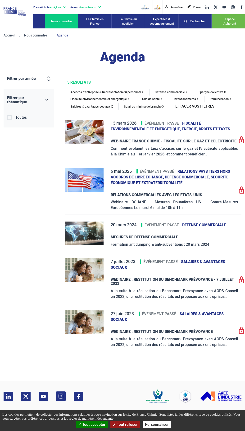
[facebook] (241, 7)
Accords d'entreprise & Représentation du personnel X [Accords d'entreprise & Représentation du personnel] (107, 92)
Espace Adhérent (229, 21)
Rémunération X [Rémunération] (220, 99)
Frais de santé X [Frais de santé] (151, 99)
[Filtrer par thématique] (29, 100)
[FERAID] (157, 7)
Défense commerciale (204, 225)
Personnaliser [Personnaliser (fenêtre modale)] (157, 424)
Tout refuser (125, 424)
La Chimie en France (95, 21)
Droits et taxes (214, 129)
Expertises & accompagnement (162, 21)
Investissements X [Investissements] (186, 99)
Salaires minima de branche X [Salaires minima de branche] (144, 106)
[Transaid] (144, 7)
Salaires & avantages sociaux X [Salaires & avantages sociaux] (91, 106)
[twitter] (215, 7)
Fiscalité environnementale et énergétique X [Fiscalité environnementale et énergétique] (99, 99)
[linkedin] (207, 7)
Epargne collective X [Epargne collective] (212, 92)
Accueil (9, 35)
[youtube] (224, 7)
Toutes (21, 117)
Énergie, (190, 129)
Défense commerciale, (188, 177)
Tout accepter (91, 424)
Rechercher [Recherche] (198, 21)
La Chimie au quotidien (128, 21)
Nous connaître (61, 21)
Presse (193, 7)
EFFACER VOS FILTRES (194, 106)
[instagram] (233, 7)
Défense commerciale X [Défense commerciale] (171, 92)
